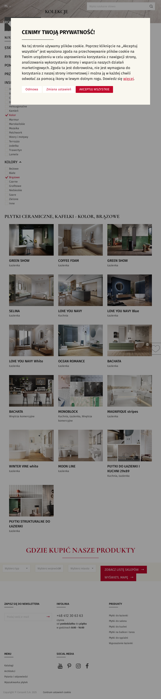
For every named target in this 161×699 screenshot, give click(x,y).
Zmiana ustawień (58, 89)
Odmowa (31, 89)
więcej (128, 79)
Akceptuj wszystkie (94, 89)
